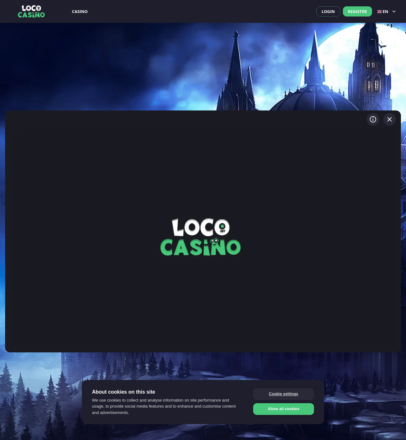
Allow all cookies (283, 409)
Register (357, 11)
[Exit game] (389, 119)
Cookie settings (283, 394)
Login (328, 11)
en (387, 11)
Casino (80, 11)
